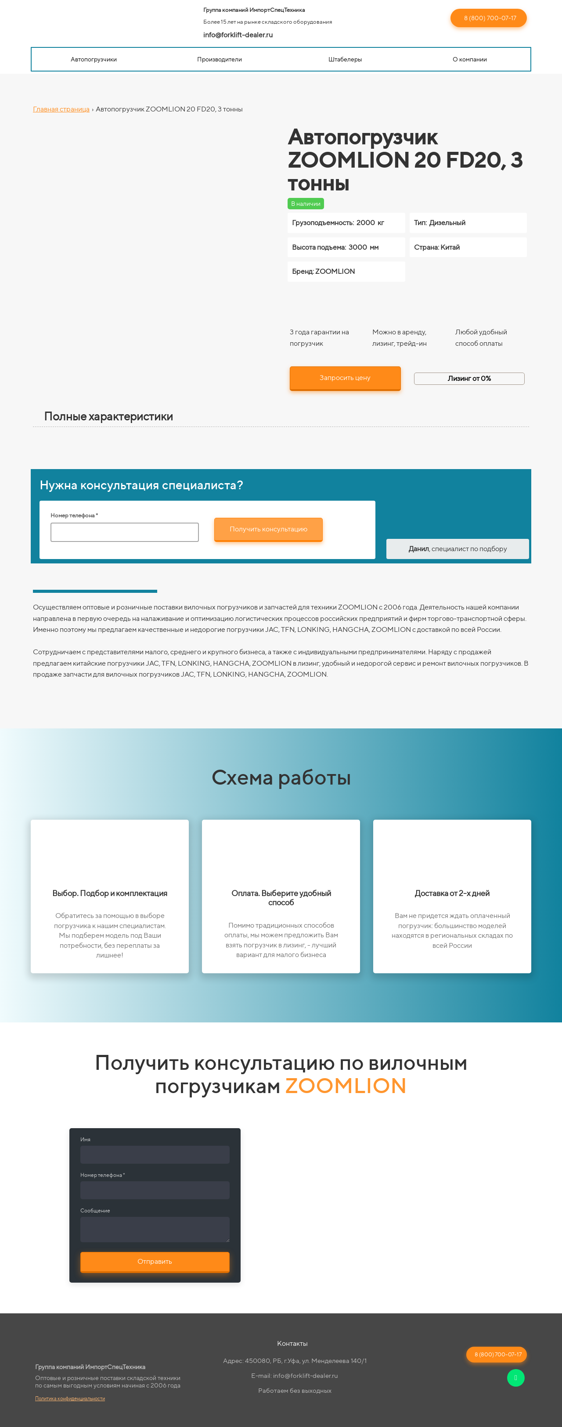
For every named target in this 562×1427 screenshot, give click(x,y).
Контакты (292, 1343)
